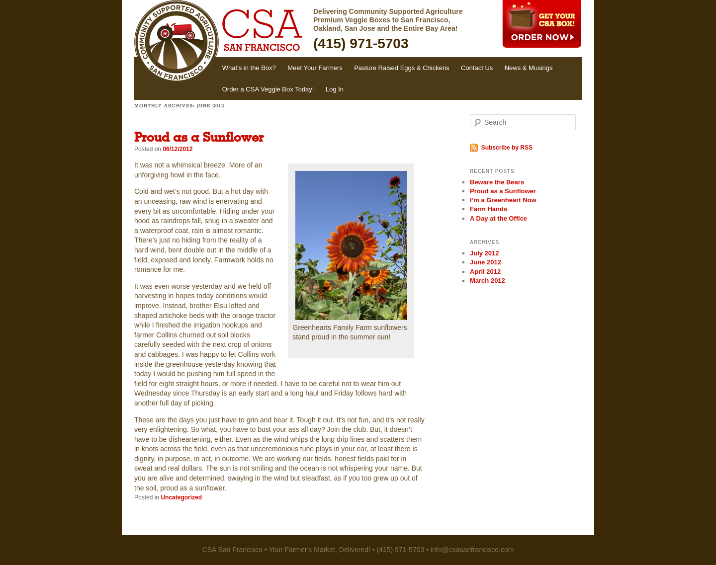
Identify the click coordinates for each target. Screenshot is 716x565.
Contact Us (477, 68)
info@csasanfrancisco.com (472, 550)
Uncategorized (181, 497)
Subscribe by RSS (505, 147)
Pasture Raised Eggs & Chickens (401, 68)
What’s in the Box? (249, 68)
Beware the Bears (497, 182)
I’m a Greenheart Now (503, 200)
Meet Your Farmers (315, 68)
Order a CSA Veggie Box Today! (268, 89)
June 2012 (485, 262)
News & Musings (529, 68)
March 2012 (487, 280)
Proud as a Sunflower (199, 138)
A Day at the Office (498, 218)
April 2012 (485, 271)
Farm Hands (488, 209)
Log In (335, 89)
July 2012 (484, 253)
